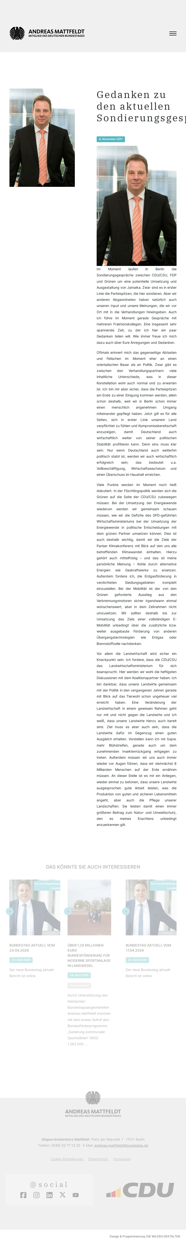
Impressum (122, 1159)
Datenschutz (98, 1159)
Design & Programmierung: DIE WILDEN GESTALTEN (145, 1236)
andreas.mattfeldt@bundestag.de (121, 1145)
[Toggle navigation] (173, 33)
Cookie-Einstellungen (67, 1159)
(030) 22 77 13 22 (66, 1145)
